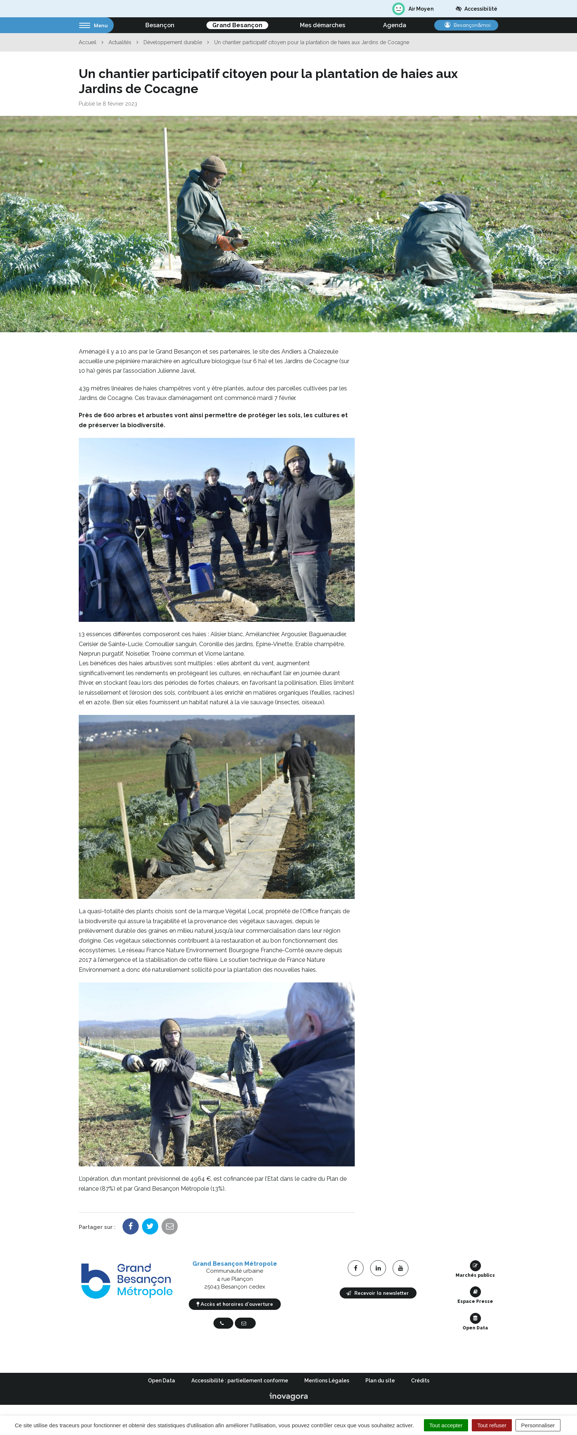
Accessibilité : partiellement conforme (239, 1380)
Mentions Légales (326, 1380)
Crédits (420, 1380)
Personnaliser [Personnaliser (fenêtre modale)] (538, 1425)
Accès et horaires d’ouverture (235, 1304)
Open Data (475, 1322)
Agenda (394, 25)
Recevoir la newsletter (377, 1293)
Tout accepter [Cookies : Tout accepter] (446, 1425)
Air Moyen (412, 8)
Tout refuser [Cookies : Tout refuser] (491, 1425)
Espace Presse (475, 1295)
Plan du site (380, 1380)
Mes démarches (322, 25)
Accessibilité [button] (476, 9)
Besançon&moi (468, 25)
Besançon (159, 25)
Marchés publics (475, 1269)
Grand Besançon (237, 25)
